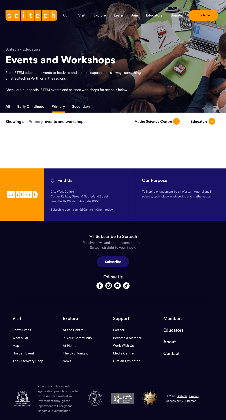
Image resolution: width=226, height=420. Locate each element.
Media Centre (123, 353)
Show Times (21, 330)
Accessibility (174, 401)
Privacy (194, 396)
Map (18, 345)
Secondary (81, 106)
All (8, 106)
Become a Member (127, 338)
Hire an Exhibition (126, 361)
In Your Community (77, 338)
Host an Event (23, 353)
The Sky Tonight (75, 353)
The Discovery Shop (27, 361)
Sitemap (191, 401)
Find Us (64, 180)
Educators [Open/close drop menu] (202, 121)
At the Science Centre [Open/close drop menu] (157, 121)
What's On (20, 338)
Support (121, 318)
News (67, 361)
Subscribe (113, 262)
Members (173, 318)
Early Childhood (30, 106)
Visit (16, 318)
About (169, 342)
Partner (118, 330)
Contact (171, 353)
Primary (58, 106)
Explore (70, 318)
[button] (81, 15)
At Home (69, 345)
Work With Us (123, 345)
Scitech (12, 49)
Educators (31, 49)
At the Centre (73, 330)
